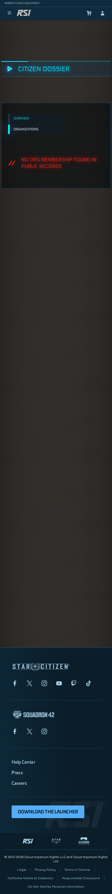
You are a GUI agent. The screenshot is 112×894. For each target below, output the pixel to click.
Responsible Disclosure (81, 878)
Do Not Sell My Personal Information (56, 886)
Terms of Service (77, 870)
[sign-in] (102, 13)
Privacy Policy (45, 870)
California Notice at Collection (30, 878)
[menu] (9, 13)
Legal (21, 870)
